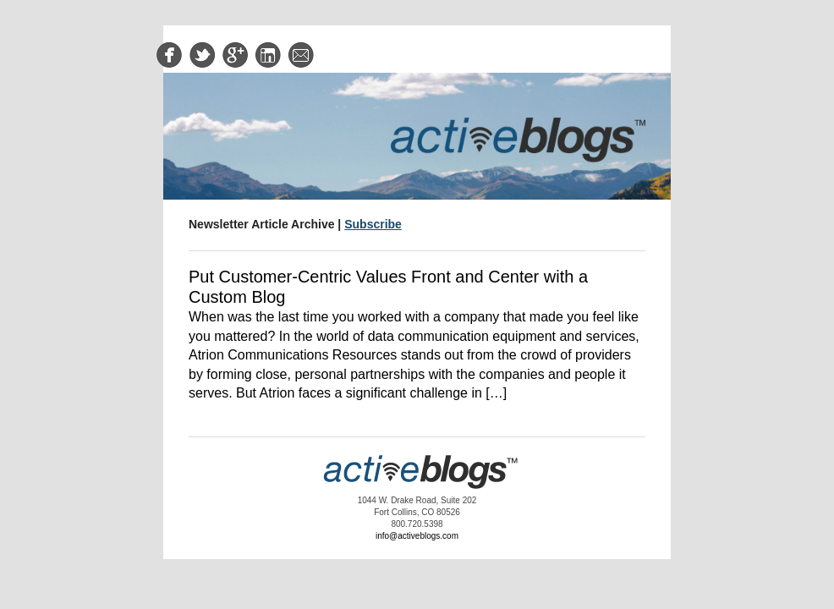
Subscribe (373, 224)
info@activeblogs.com (417, 535)
